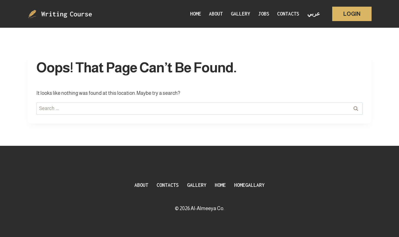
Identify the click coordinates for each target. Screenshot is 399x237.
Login (351, 14)
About (216, 14)
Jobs (263, 14)
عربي (313, 14)
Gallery (240, 14)
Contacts (288, 14)
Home (195, 14)
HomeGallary (249, 185)
